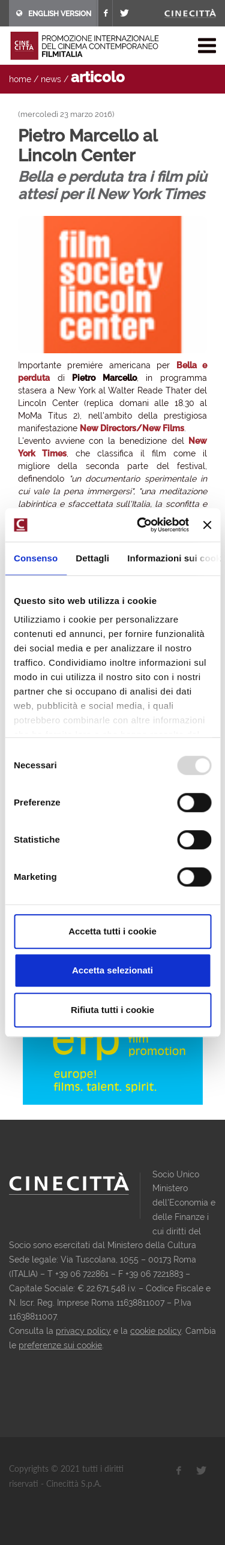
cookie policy (155, 1331)
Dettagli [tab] (92, 558)
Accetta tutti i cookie (112, 931)
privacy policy (83, 1331)
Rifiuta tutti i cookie (112, 1010)
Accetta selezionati (112, 970)
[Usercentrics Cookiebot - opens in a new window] (141, 525)
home (20, 79)
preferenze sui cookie (60, 1345)
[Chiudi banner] (207, 525)
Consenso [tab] (36, 558)
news (51, 79)
